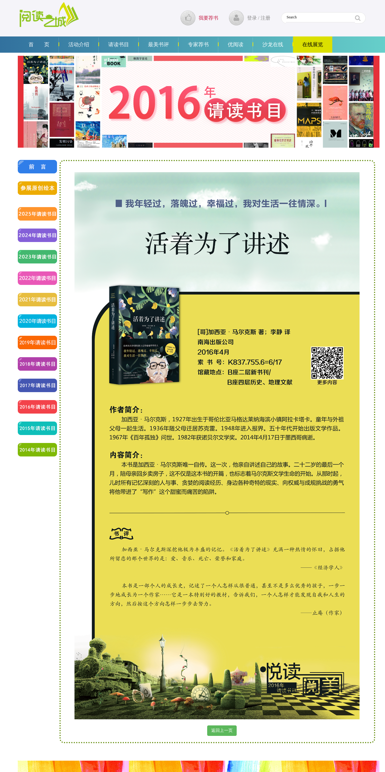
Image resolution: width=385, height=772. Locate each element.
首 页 (39, 44)
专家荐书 (198, 44)
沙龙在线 (272, 44)
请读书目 (118, 44)
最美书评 (158, 44)
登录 (252, 18)
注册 (265, 18)
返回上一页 (222, 730)
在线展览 (312, 44)
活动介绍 (78, 44)
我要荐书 (208, 18)
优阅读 (235, 44)
